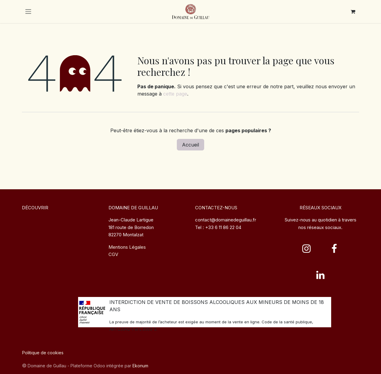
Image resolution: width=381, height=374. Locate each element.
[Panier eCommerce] (352, 11)
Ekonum (140, 365)
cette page (175, 94)
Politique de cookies (42, 352)
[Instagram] (306, 249)
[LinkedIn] (320, 275)
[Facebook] (334, 249)
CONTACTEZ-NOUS (216, 208)
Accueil (190, 145)
